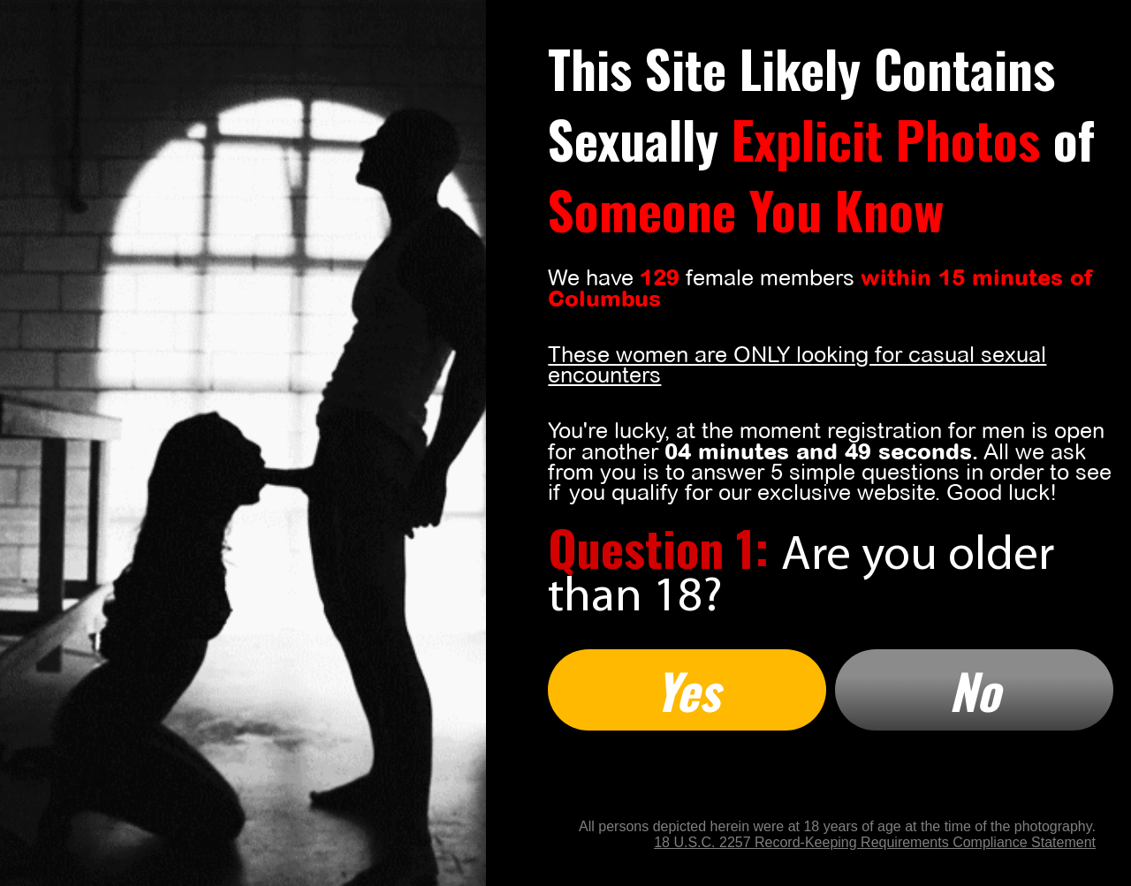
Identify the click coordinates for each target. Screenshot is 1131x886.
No (974, 690)
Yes (687, 690)
